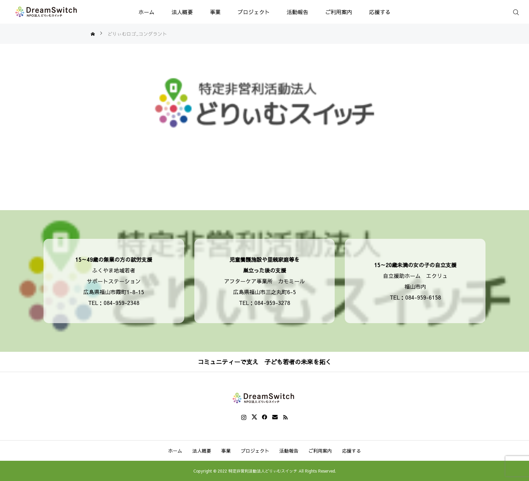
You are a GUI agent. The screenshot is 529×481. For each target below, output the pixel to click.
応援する (380, 12)
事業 (215, 12)
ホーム (146, 12)
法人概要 (182, 12)
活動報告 (297, 12)
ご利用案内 (338, 12)
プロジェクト (254, 12)
